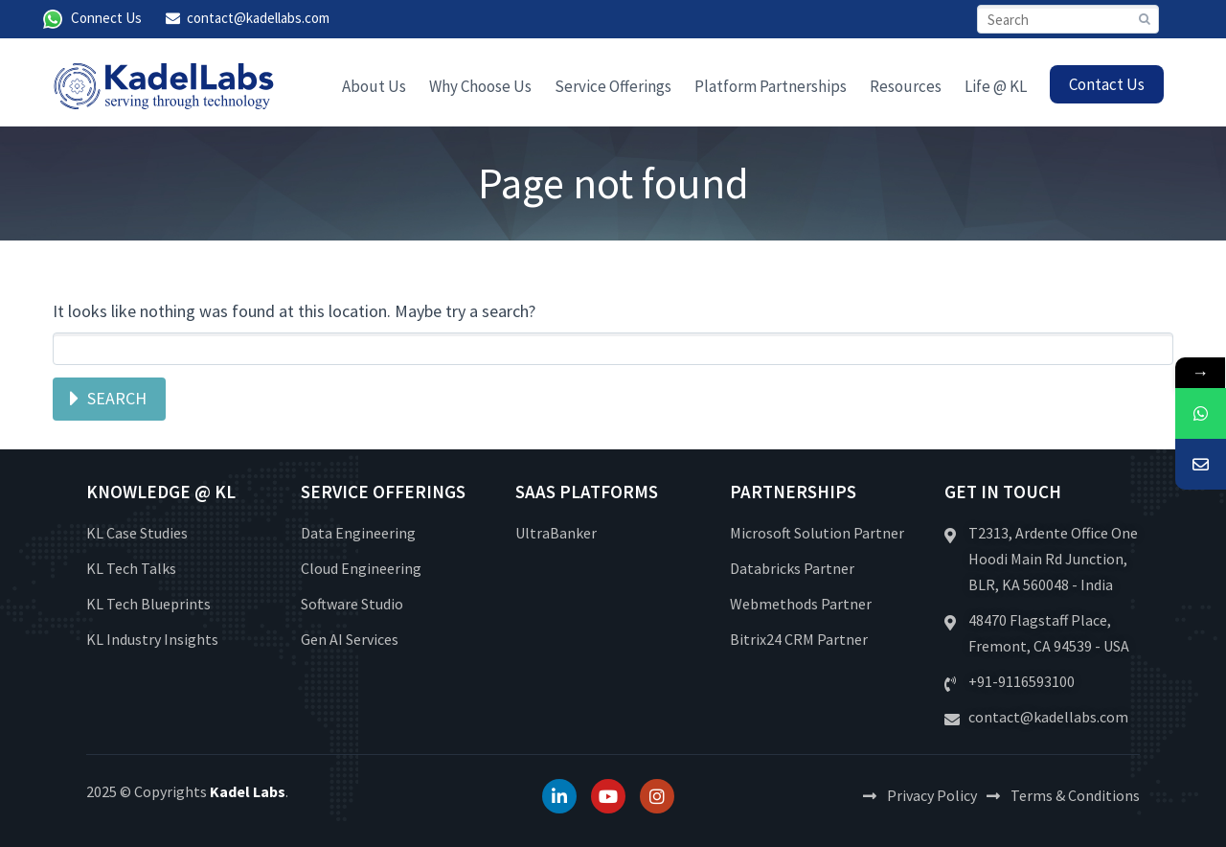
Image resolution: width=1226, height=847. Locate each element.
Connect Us (106, 18)
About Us (374, 86)
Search (117, 398)
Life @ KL (996, 86)
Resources (906, 86)
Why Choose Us (480, 86)
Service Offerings (613, 86)
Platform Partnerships (770, 86)
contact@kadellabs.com (258, 18)
